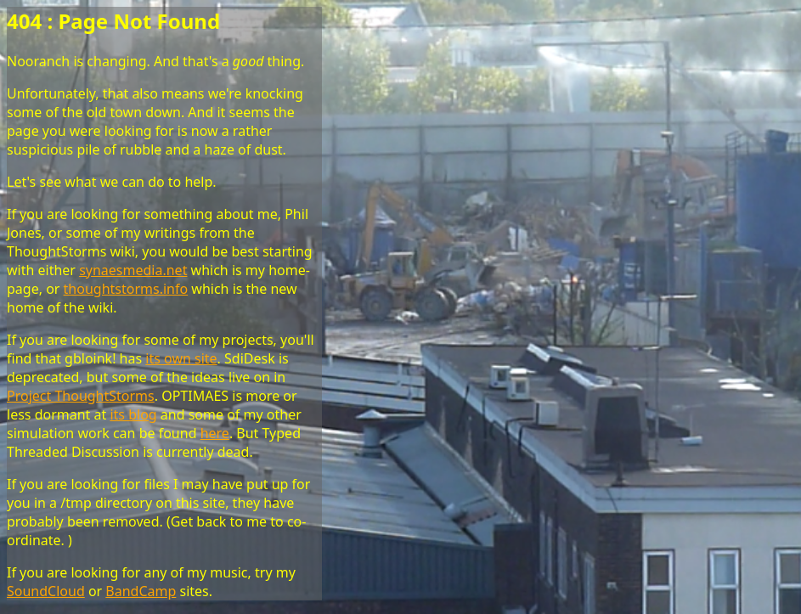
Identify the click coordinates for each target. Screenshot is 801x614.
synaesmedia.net (133, 270)
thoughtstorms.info (126, 288)
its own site (181, 358)
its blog (133, 414)
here (214, 433)
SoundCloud (46, 591)
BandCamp (140, 591)
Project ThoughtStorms (81, 395)
